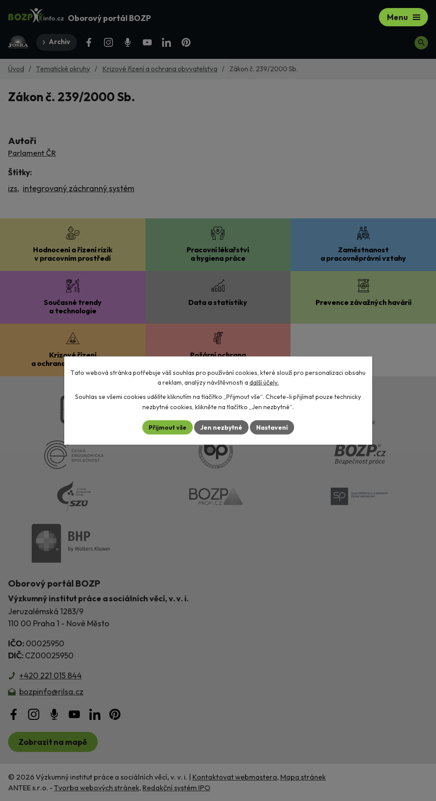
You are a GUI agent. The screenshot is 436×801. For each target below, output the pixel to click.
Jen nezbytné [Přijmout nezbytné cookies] (221, 427)
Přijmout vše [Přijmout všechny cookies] (168, 427)
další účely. (264, 382)
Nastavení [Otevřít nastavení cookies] (272, 427)
